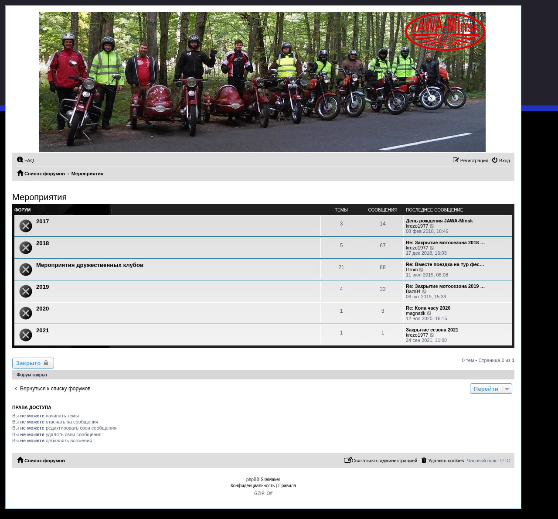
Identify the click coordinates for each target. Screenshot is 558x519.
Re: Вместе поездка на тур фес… (445, 264)
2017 (42, 221)
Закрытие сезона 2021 (432, 329)
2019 (42, 286)
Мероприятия (39, 197)
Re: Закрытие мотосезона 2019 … (445, 286)
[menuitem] (25, 160)
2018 (42, 243)
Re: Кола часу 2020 (428, 308)
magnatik (415, 313)
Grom (412, 269)
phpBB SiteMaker (263, 479)
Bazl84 (413, 291)
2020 (42, 308)
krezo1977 (417, 226)
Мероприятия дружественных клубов (89, 265)
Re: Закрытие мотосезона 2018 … (445, 242)
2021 (42, 330)
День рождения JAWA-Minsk (439, 220)
